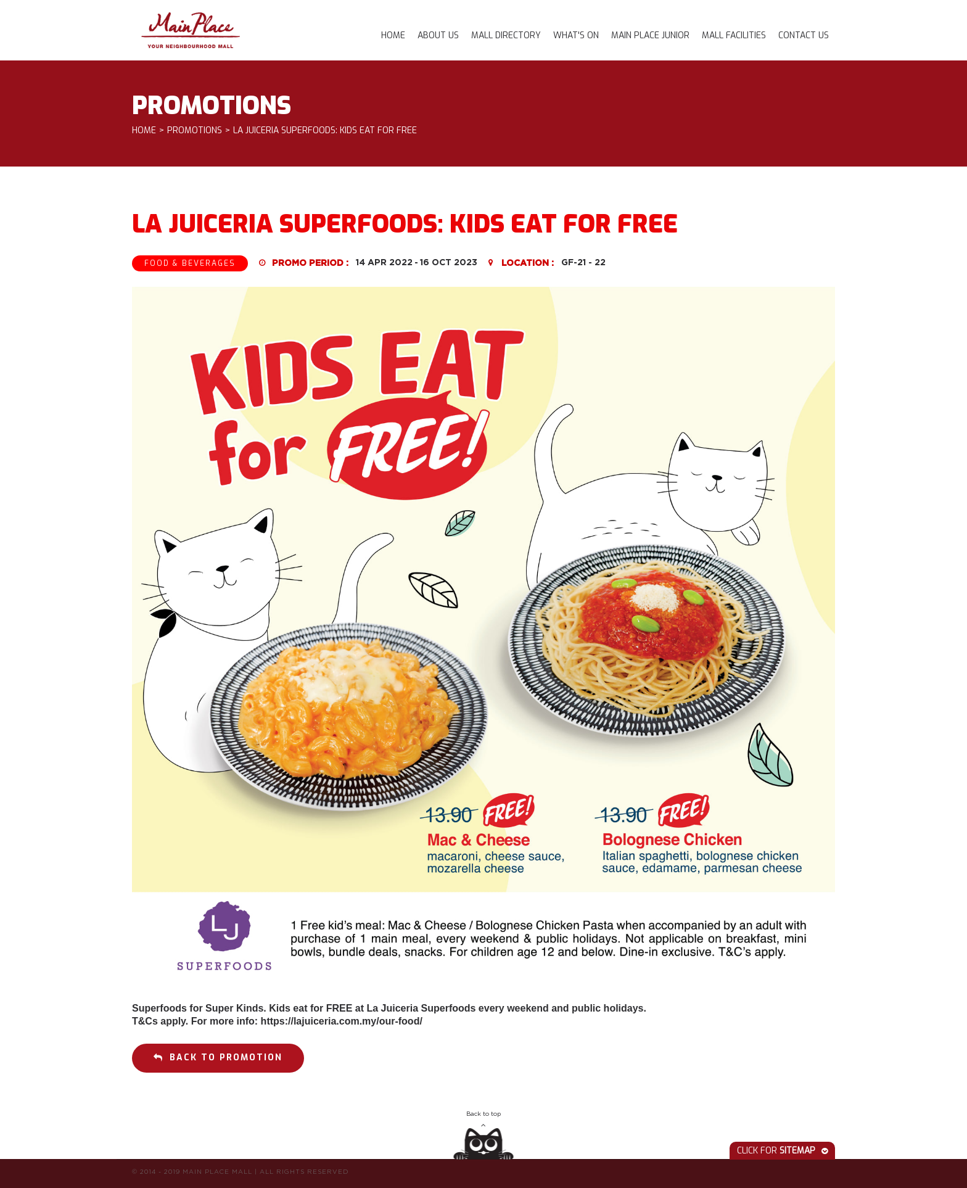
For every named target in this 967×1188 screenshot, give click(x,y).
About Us (438, 35)
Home (393, 35)
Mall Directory (506, 35)
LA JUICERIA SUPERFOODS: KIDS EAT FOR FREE (325, 131)
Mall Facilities (734, 35)
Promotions (194, 131)
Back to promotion (218, 1057)
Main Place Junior (650, 35)
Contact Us (803, 35)
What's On (576, 35)
